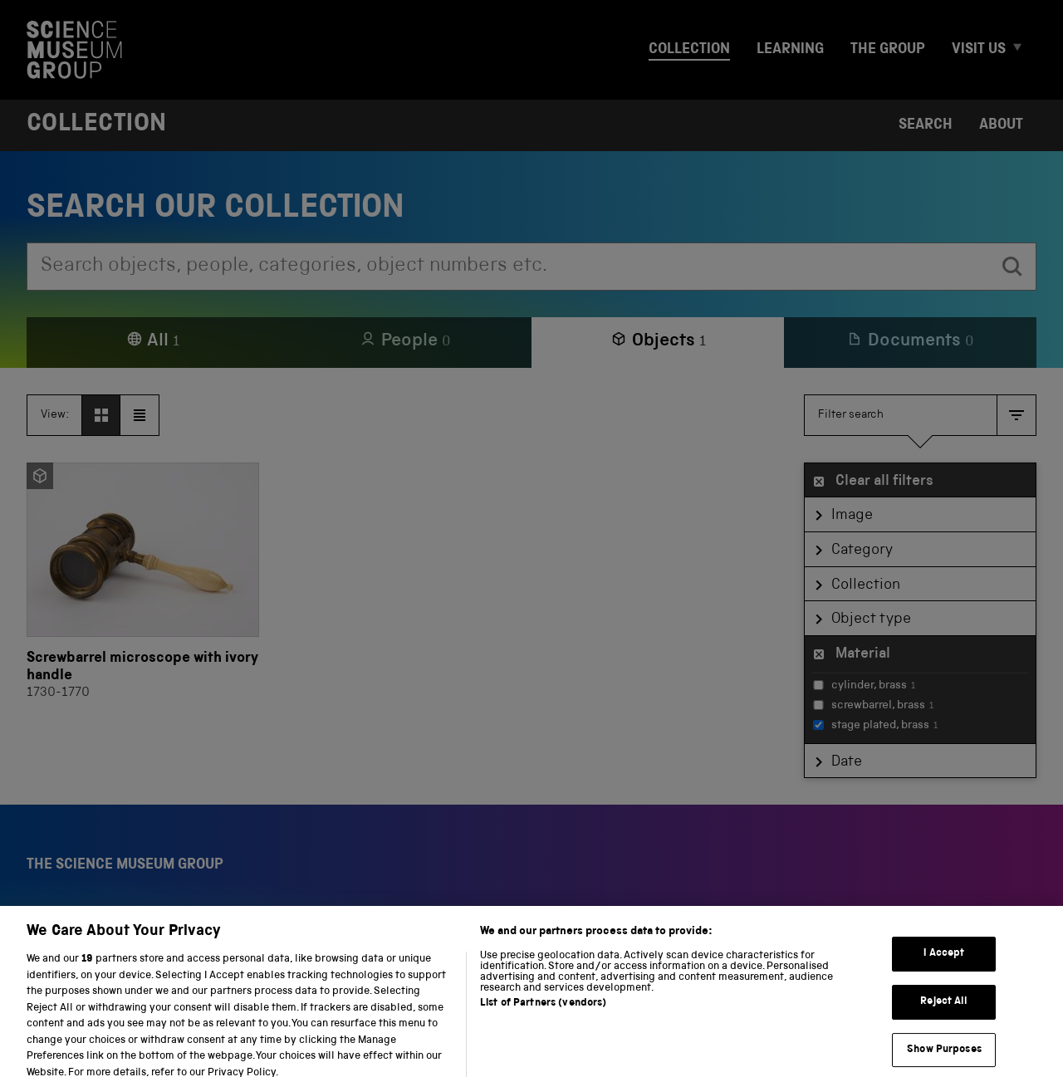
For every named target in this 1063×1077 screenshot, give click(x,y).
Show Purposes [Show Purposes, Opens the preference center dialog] (944, 1058)
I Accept (943, 962)
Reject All (943, 1010)
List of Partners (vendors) (543, 1011)
